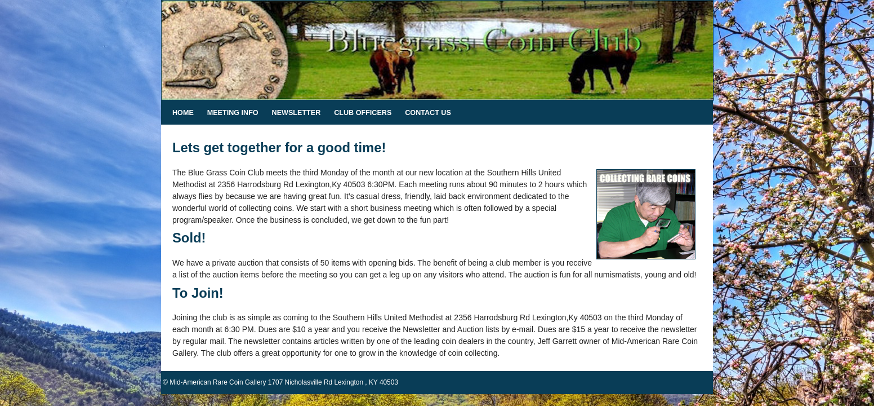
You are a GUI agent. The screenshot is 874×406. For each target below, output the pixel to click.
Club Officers (362, 113)
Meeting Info (232, 113)
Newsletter (296, 113)
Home (183, 113)
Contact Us (428, 113)
